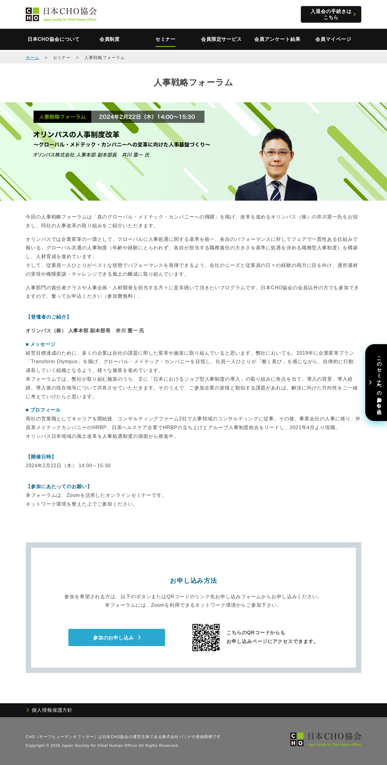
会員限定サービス (221, 39)
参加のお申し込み (113, 637)
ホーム (32, 57)
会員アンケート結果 (277, 39)
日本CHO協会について (54, 39)
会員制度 (109, 39)
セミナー (165, 39)
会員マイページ (333, 39)
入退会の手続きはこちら (331, 14)
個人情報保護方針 (52, 710)
